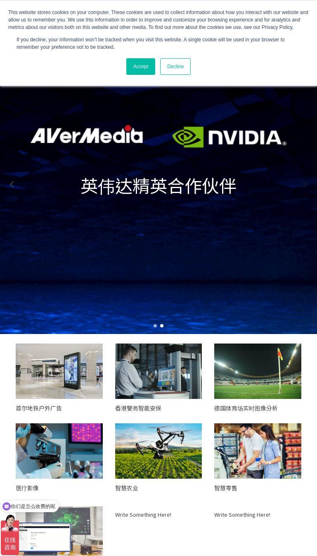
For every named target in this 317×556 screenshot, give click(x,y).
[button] (12, 184)
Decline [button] (175, 66)
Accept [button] (141, 66)
